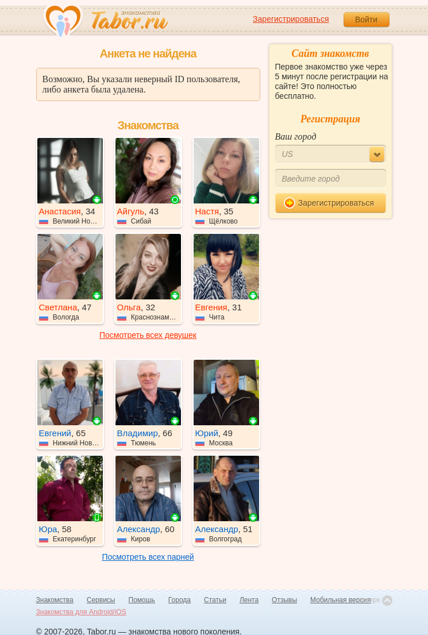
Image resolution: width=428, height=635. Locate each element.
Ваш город (296, 136)
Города (179, 600)
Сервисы (101, 600)
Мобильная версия (340, 600)
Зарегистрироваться (291, 19)
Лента (249, 600)
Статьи (215, 600)
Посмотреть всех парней (148, 556)
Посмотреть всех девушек (147, 335)
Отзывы (284, 600)
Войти (366, 19)
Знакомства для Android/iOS (81, 612)
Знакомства (55, 600)
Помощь (142, 600)
